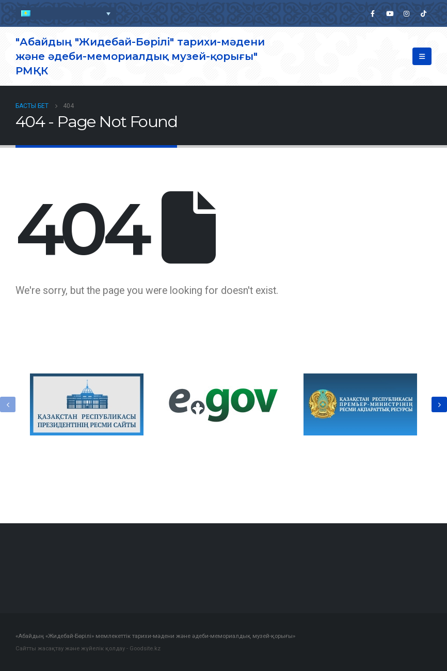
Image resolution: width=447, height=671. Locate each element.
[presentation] (7, 404)
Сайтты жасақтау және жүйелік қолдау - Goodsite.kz (88, 648)
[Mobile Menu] (422, 56)
